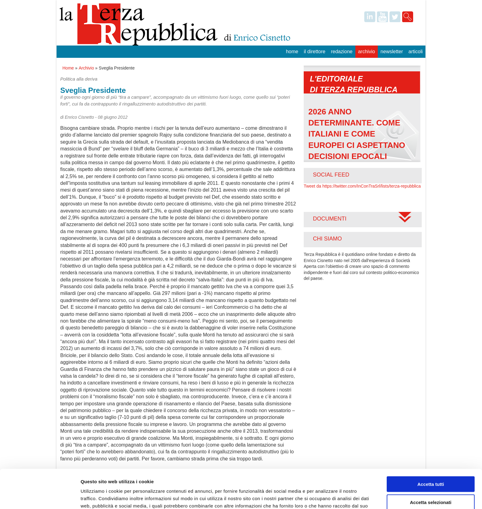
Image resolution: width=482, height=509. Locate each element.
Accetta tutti (430, 447)
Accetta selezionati (430, 465)
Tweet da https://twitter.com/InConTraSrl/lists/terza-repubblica (362, 186)
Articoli (416, 51)
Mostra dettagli (323, 496)
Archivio (366, 51)
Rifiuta (431, 483)
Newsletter (392, 51)
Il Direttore (314, 51)
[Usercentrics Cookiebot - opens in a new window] (40, 497)
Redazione (341, 51)
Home (292, 51)
